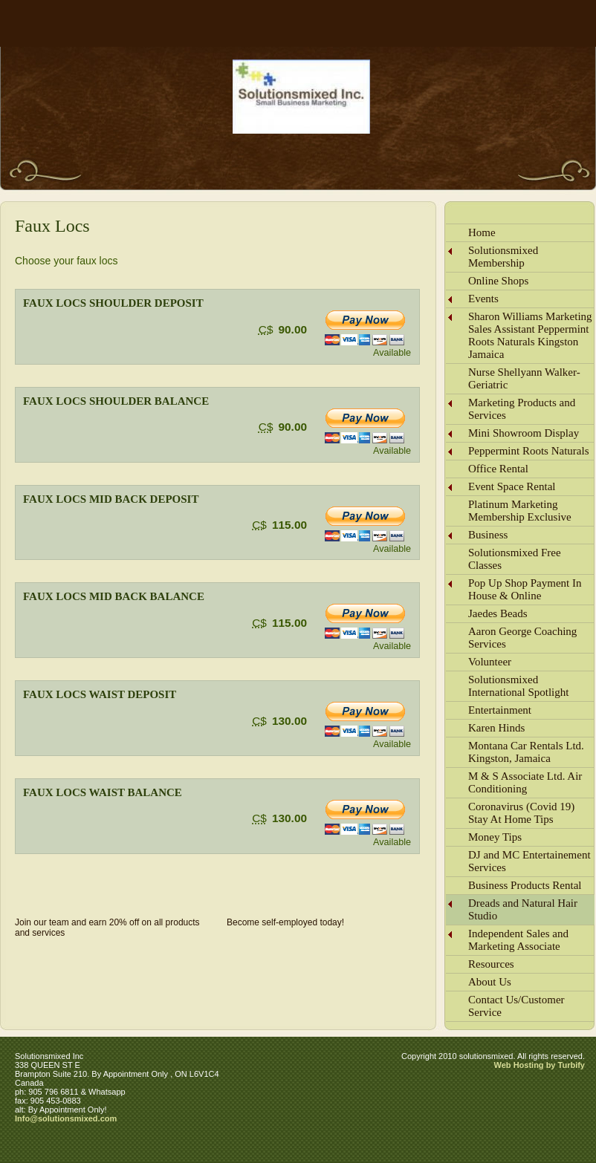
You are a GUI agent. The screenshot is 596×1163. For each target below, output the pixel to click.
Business (488, 535)
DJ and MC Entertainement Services (529, 861)
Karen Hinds (496, 728)
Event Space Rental (511, 486)
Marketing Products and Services (521, 409)
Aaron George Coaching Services (522, 637)
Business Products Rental (525, 885)
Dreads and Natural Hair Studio (522, 909)
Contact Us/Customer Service (516, 1006)
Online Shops (498, 281)
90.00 (292, 329)
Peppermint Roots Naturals (528, 451)
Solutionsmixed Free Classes (514, 559)
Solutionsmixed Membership (503, 256)
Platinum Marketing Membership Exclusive (519, 510)
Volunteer (489, 662)
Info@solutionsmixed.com (66, 1118)
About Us (489, 982)
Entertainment (499, 710)
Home (482, 232)
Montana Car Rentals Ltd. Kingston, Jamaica (526, 752)
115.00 (289, 524)
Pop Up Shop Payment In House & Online (525, 589)
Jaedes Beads (498, 613)
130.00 (289, 720)
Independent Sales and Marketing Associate (518, 940)
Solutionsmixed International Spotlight (518, 686)
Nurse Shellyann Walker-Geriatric (524, 378)
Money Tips (495, 837)
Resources (491, 964)
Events (483, 298)
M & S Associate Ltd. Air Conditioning (525, 782)
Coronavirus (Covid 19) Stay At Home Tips (521, 813)
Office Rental (498, 469)
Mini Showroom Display (523, 433)
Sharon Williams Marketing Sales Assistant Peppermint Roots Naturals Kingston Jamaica (530, 335)
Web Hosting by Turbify (539, 1065)
